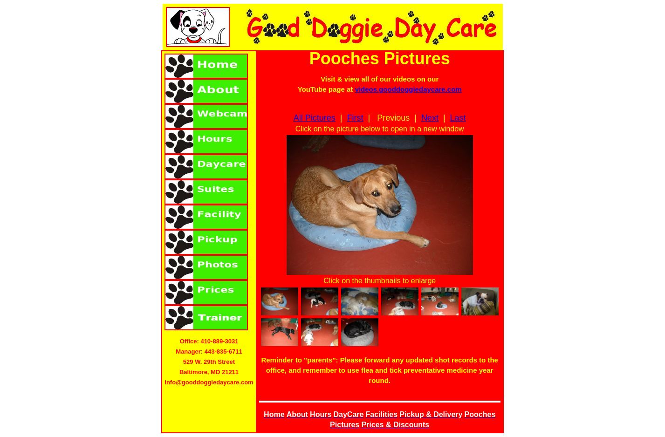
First (355, 118)
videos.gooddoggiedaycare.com (408, 89)
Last (458, 118)
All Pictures (315, 118)
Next (430, 118)
